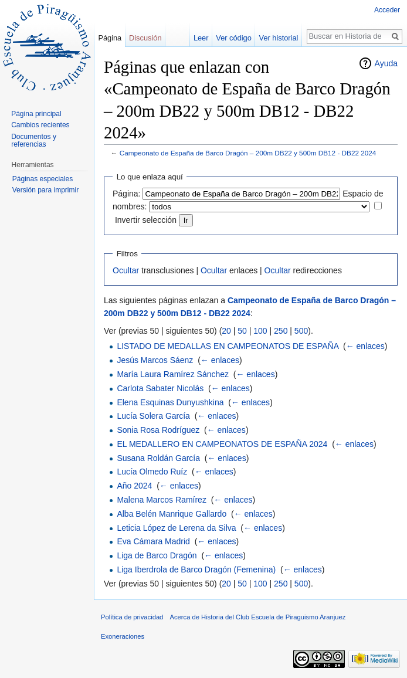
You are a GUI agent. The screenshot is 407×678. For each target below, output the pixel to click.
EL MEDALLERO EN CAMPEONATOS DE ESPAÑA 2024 (222, 444)
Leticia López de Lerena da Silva (176, 528)
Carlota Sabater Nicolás (160, 388)
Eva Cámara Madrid (153, 541)
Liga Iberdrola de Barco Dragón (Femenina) (196, 569)
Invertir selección (146, 220)
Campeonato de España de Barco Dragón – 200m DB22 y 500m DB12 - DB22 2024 (248, 153)
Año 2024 (134, 485)
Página (109, 37)
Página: (126, 193)
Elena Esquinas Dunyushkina (170, 402)
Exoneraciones (122, 636)
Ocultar (126, 270)
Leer (201, 37)
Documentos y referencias (33, 141)
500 (301, 330)
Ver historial (279, 37)
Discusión (145, 37)
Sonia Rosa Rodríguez (158, 430)
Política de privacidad (132, 617)
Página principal (36, 114)
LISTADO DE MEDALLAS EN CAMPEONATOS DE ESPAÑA (227, 346)
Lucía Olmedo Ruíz (152, 471)
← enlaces (365, 346)
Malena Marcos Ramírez (161, 499)
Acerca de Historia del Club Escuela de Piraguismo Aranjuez (258, 617)
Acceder (387, 10)
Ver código (233, 37)
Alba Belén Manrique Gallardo (171, 513)
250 (280, 330)
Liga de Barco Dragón (156, 555)
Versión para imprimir (45, 190)
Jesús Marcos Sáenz (155, 360)
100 (260, 330)
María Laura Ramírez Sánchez (173, 374)
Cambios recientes (40, 125)
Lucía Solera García (153, 416)
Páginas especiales (42, 179)
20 (226, 330)
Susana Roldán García (158, 458)
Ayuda (386, 63)
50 (242, 330)
